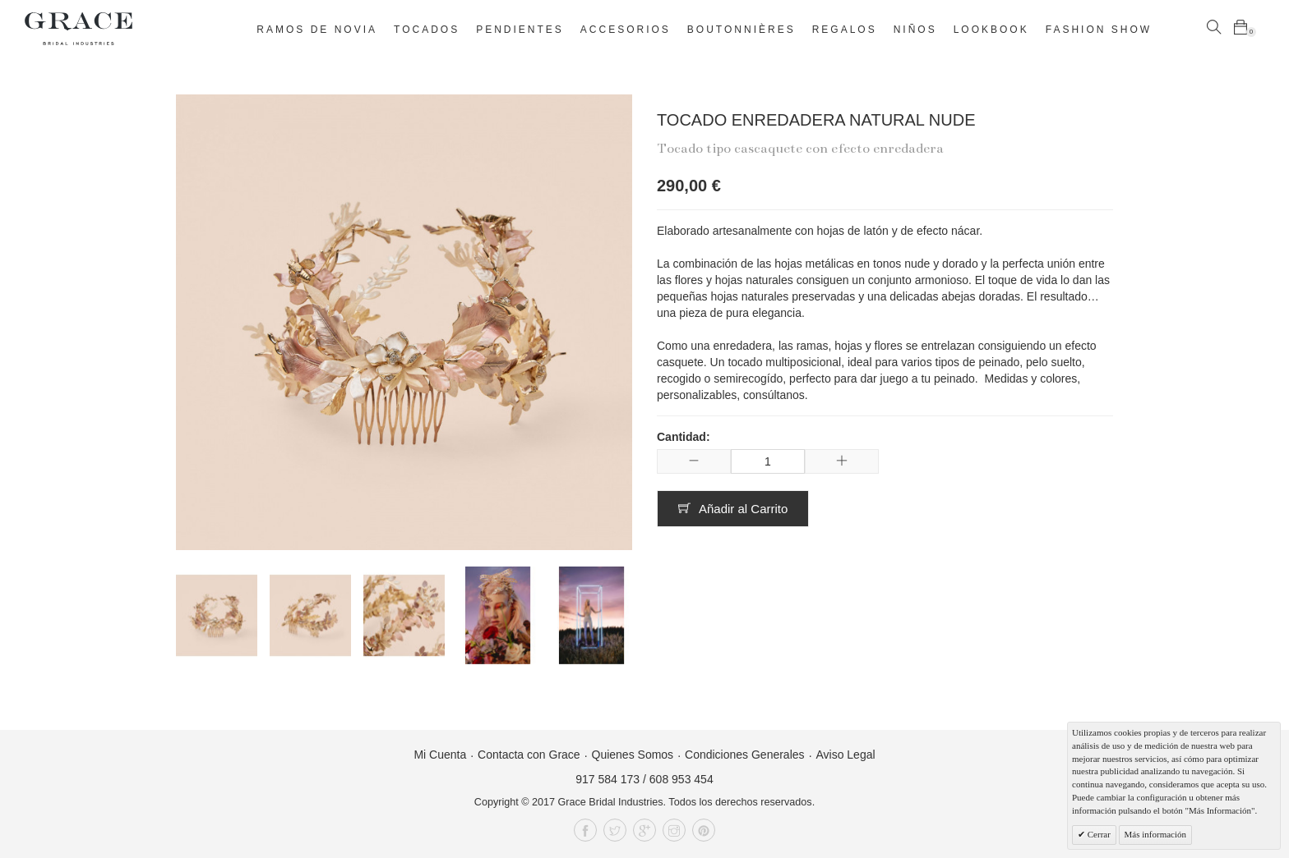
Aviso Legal (845, 754)
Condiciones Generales (745, 754)
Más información (1155, 834)
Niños (915, 29)
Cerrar (1098, 834)
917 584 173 (607, 779)
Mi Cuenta (439, 754)
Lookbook (991, 29)
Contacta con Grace (529, 754)
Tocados (427, 29)
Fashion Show (1099, 29)
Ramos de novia (316, 29)
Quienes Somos (633, 754)
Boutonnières (741, 29)
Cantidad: (683, 436)
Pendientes (520, 29)
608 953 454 (681, 779)
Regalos (844, 29)
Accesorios (625, 29)
